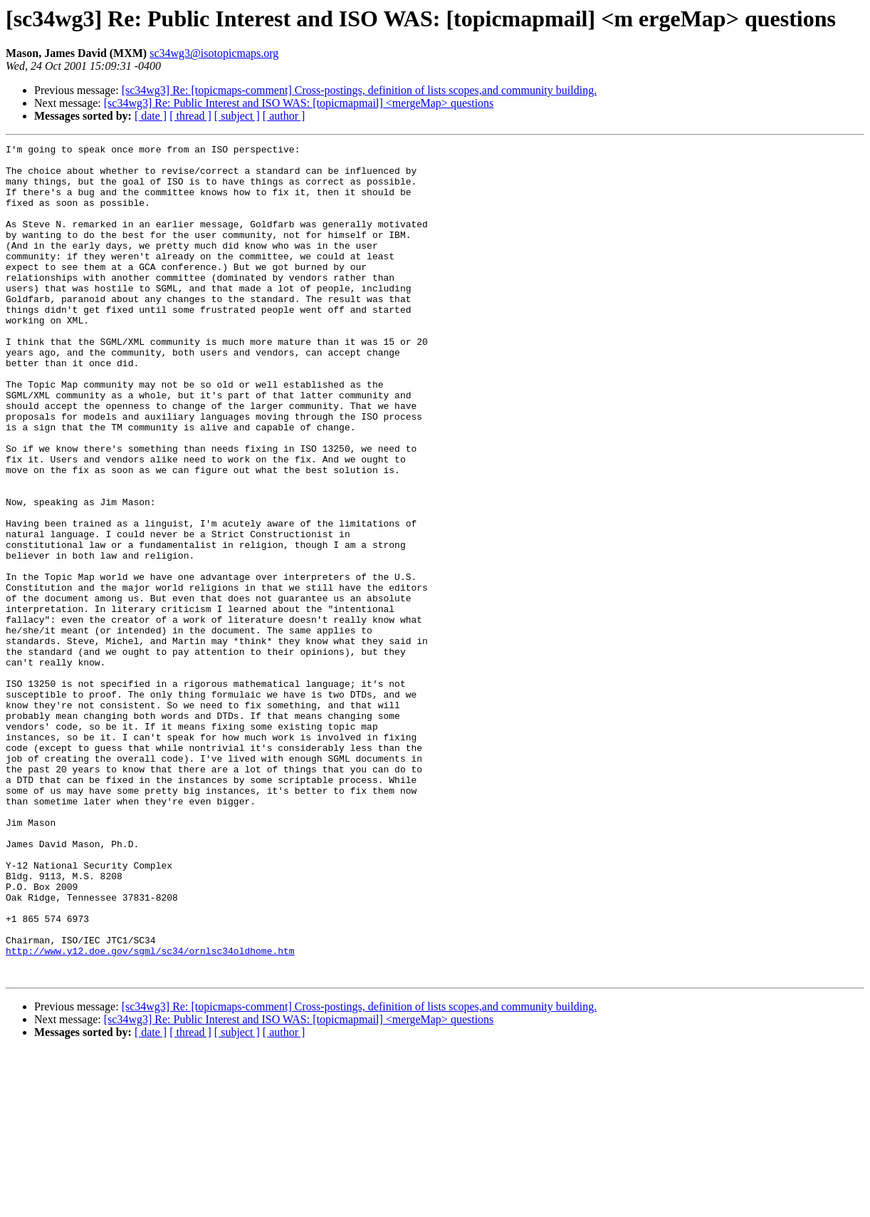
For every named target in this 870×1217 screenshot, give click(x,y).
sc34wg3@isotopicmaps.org (214, 53)
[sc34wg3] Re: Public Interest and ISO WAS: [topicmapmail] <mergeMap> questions (299, 103)
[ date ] (151, 116)
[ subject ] (237, 116)
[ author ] (284, 116)
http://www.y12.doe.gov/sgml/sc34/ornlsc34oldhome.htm (150, 1113)
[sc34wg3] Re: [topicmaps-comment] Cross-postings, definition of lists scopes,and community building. (359, 90)
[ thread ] (190, 116)
